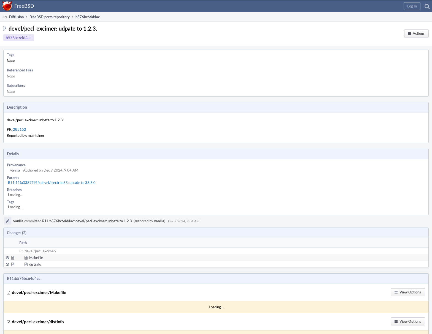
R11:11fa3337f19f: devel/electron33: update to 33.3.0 (52, 182)
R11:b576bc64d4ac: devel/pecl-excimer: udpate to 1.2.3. (87, 220)
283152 (19, 129)
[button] (412, 6)
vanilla (15, 170)
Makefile (36, 257)
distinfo (35, 264)
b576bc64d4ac (18, 37)
